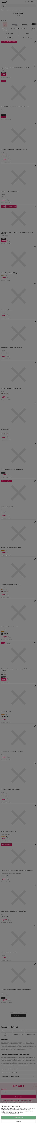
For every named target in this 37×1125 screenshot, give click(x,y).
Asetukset (18, 1121)
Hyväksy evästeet (18, 1117)
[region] (18, 1114)
